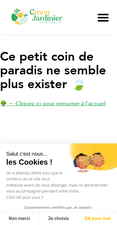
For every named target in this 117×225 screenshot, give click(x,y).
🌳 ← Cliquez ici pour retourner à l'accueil (52, 104)
